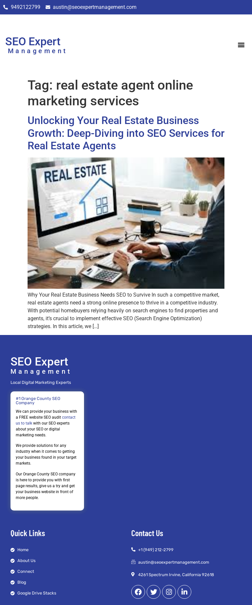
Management (38, 51)
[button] (241, 44)
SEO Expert (32, 41)
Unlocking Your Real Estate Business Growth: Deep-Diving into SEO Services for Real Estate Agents (126, 133)
